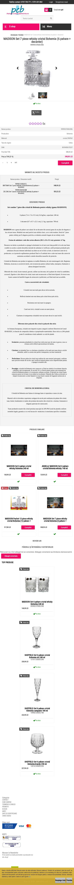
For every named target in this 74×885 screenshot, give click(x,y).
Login (51, 2)
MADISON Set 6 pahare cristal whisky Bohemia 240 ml (19, 467)
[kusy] (7, 163)
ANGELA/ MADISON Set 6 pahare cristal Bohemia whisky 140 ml (55, 467)
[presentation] (17, 68)
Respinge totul (60, 880)
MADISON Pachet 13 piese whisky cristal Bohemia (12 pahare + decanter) (19, 521)
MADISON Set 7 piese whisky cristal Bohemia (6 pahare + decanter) (55, 521)
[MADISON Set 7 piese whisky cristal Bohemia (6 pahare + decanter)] (37, 68)
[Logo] (17, 10)
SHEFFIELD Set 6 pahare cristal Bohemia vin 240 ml (37, 656)
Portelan (20, 35)
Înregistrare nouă (62, 2)
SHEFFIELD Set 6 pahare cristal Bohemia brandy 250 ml (37, 763)
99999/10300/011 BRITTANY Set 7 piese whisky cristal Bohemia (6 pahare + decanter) (21, 185)
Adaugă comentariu (11, 556)
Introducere (14, 35)
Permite (69, 880)
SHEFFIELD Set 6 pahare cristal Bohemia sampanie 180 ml (37, 710)
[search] (51, 18)
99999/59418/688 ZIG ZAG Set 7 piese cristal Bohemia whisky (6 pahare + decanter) (21, 191)
